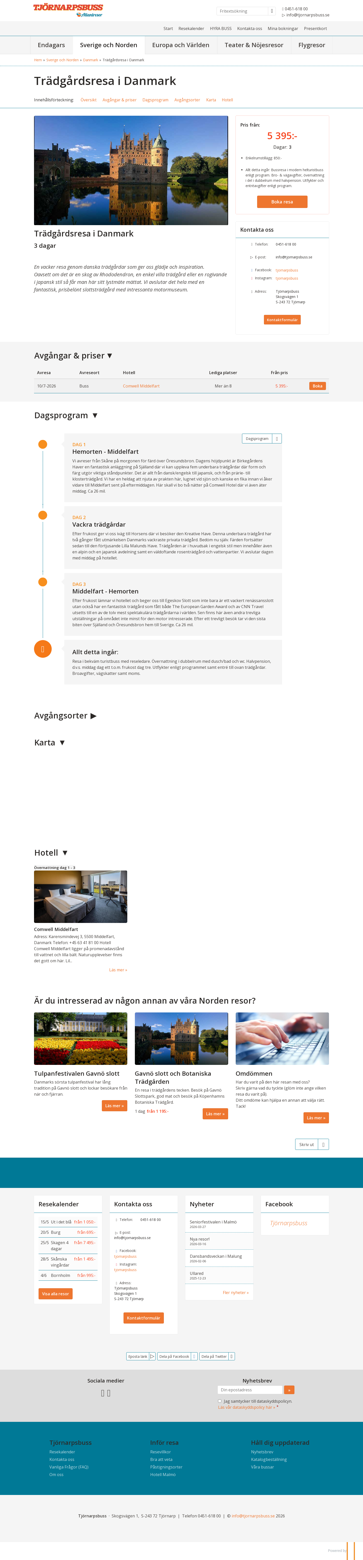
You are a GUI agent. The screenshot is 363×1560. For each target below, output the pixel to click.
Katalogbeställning (269, 1459)
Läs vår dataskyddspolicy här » (246, 1407)
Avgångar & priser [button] (120, 100)
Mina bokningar (283, 28)
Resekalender (191, 28)
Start (168, 28)
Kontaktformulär (282, 319)
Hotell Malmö (163, 1474)
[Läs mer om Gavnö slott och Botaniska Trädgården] (181, 1065)
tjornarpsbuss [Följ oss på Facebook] (287, 270)
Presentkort (315, 28)
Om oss (56, 1474)
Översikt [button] (89, 100)
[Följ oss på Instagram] (109, 1392)
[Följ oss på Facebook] (103, 1392)
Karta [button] (211, 100)
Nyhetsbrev (262, 1452)
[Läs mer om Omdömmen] (282, 1067)
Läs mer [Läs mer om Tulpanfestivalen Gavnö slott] (112, 1105)
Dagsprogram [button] (155, 100)
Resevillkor (160, 1452)
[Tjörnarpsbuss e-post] (253, 1516)
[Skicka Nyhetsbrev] (289, 1390)
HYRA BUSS (221, 28)
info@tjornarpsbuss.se (294, 257)
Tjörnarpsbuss (288, 1223)
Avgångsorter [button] (187, 100)
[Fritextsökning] (242, 11)
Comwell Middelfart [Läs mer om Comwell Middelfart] (56, 929)
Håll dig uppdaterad (280, 1442)
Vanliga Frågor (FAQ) (68, 1467)
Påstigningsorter (166, 1467)
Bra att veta (161, 1459)
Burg (55, 1232)
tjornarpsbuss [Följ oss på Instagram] (287, 278)
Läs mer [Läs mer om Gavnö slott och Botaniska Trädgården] (213, 1114)
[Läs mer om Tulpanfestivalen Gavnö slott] (80, 1061)
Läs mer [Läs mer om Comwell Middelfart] (116, 970)
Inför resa (164, 1442)
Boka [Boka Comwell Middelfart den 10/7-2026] (317, 386)
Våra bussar (262, 1467)
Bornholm (60, 1275)
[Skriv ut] (312, 1144)
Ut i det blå (61, 1222)
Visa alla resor (55, 1294)
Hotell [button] (227, 100)
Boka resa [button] (282, 202)
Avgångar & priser (69, 355)
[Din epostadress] (250, 1390)
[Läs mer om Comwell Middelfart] (80, 918)
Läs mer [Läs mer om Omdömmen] (314, 1118)
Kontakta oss (249, 28)
